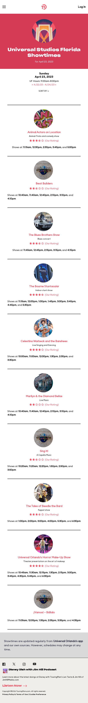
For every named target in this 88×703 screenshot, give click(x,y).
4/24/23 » (50, 84)
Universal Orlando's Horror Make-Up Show (44, 557)
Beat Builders (44, 183)
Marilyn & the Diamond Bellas (44, 396)
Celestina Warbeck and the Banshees (44, 341)
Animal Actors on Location (44, 132)
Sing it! (44, 451)
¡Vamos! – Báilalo (44, 612)
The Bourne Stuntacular (44, 286)
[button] (44, 91)
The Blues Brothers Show (44, 235)
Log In (82, 6)
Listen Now (15, 686)
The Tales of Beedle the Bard (44, 506)
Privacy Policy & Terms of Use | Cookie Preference (24, 694)
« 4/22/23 (38, 84)
